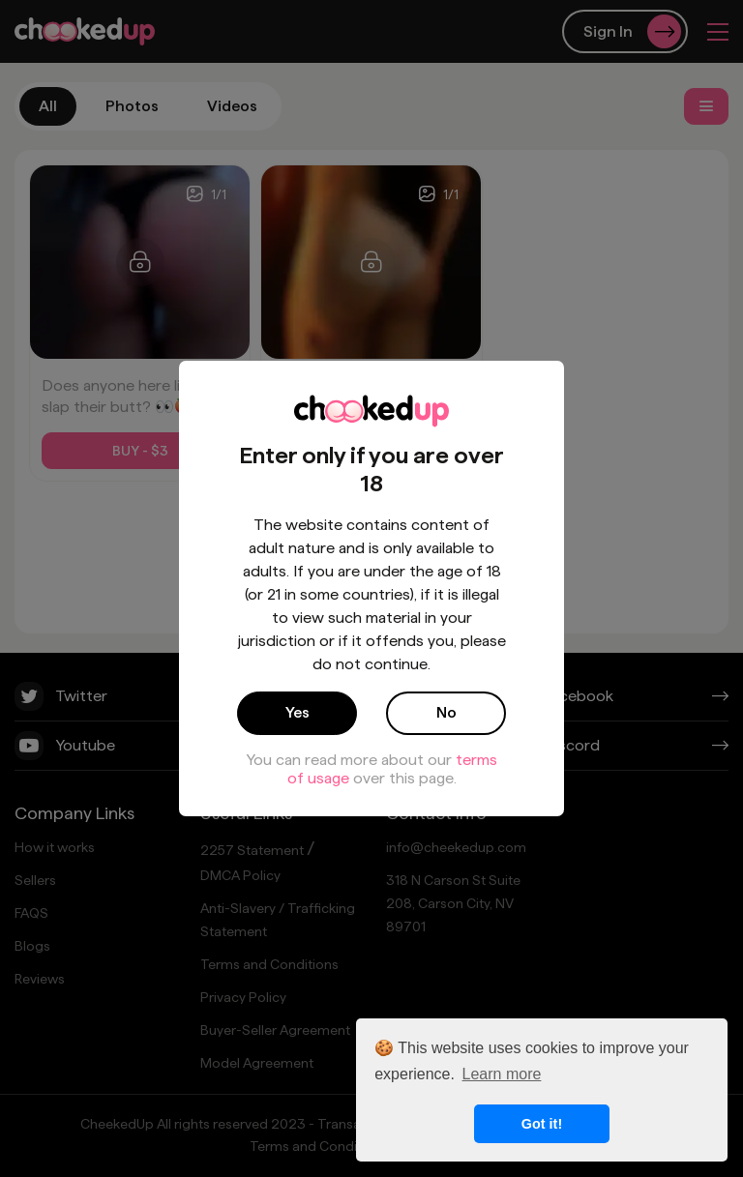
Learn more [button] (502, 1074)
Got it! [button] (541, 1124)
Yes (297, 712)
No (446, 712)
